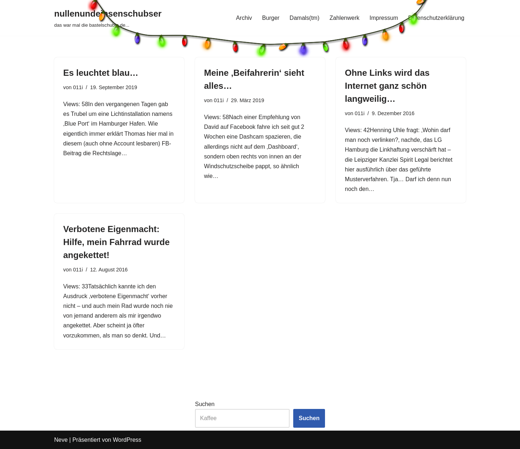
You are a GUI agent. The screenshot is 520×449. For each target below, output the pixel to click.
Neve (61, 440)
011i (78, 87)
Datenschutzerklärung (436, 18)
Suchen (204, 404)
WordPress (127, 440)
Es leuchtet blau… (100, 73)
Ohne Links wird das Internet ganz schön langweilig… (387, 86)
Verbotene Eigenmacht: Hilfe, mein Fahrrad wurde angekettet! (116, 242)
